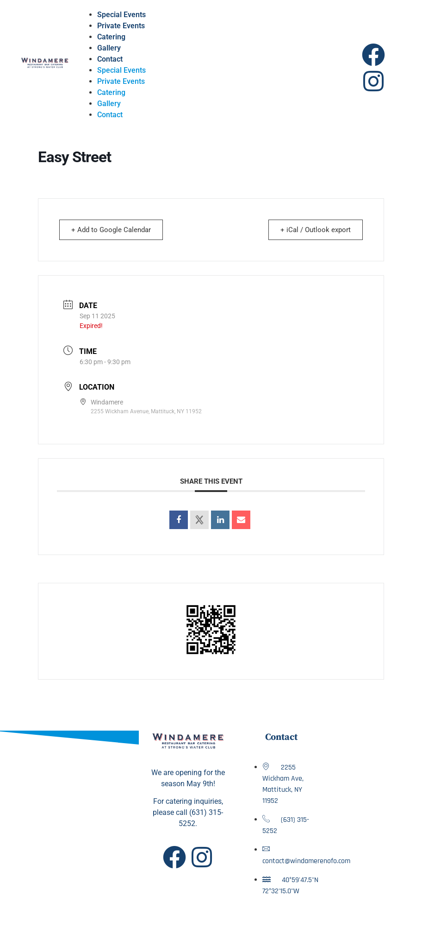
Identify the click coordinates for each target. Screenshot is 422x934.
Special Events (121, 14)
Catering (111, 36)
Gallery (109, 48)
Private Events (121, 25)
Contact (110, 59)
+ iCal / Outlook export (314, 230)
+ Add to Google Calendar (112, 230)
